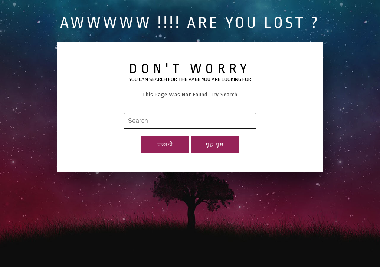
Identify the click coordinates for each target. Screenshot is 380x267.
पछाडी (165, 145)
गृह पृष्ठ (215, 145)
